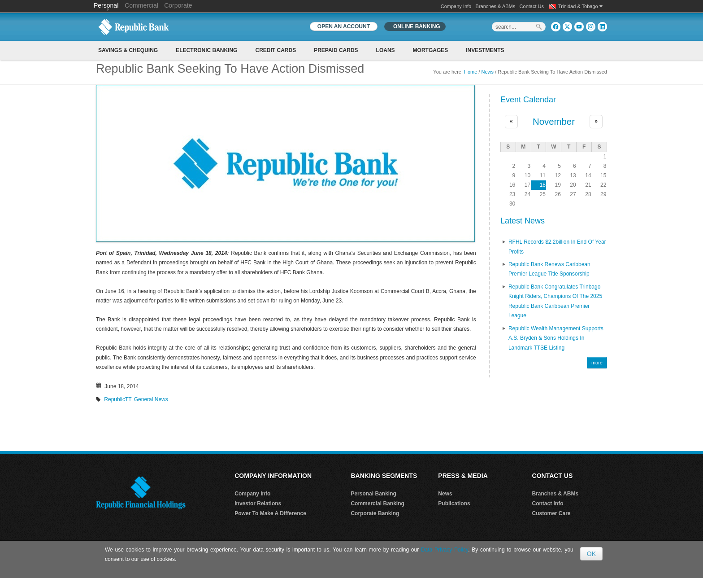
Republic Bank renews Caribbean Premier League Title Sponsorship (549, 269)
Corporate (178, 5)
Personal (107, 5)
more (597, 362)
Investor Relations (257, 503)
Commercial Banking (377, 503)
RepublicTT (117, 399)
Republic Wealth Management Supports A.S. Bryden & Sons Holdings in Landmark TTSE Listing (555, 338)
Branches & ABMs (496, 6)
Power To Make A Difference (270, 513)
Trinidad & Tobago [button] (580, 6)
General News (151, 399)
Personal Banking (373, 493)
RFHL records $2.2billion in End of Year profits (557, 247)
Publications (454, 503)
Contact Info (548, 503)
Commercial (141, 5)
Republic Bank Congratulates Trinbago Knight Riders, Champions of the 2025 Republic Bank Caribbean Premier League (555, 301)
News (488, 71)
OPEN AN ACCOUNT (343, 26)
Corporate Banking (375, 513)
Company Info (456, 6)
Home (470, 71)
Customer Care (551, 513)
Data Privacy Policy (444, 550)
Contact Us (532, 6)
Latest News (522, 220)
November (554, 122)
